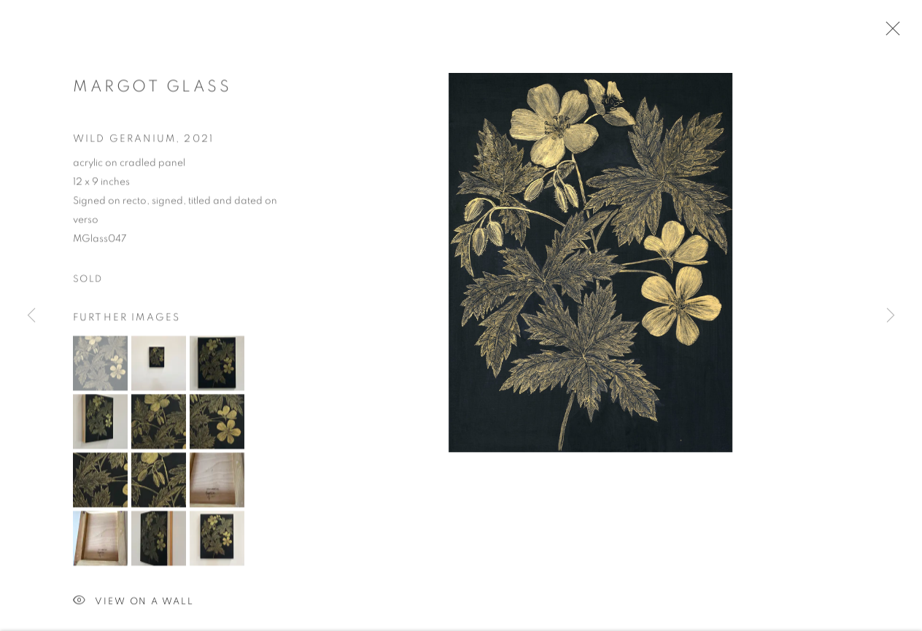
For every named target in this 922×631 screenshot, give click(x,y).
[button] (100, 364)
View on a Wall (133, 602)
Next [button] (890, 316)
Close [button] (889, 33)
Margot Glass (152, 88)
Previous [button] (31, 316)
